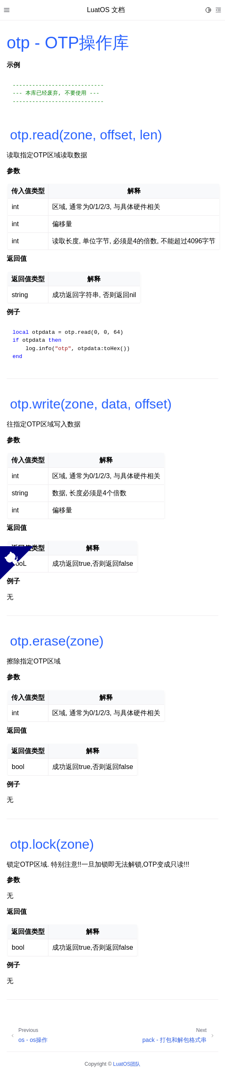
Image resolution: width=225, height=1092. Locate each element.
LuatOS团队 (127, 1064)
